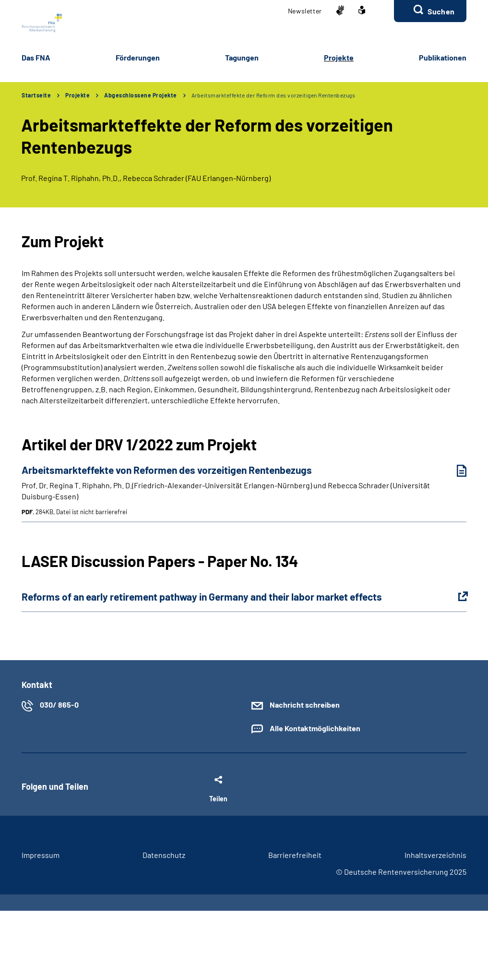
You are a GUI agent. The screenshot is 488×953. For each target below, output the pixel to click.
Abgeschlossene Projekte (140, 95)
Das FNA (36, 57)
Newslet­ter (305, 11)
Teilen (218, 798)
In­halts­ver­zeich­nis (435, 854)
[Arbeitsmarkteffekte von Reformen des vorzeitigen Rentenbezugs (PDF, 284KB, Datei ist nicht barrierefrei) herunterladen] (454, 471)
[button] (430, 11)
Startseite (36, 95)
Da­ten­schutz (164, 854)
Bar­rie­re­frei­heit (294, 854)
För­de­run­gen (138, 57)
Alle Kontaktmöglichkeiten (315, 728)
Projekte (77, 95)
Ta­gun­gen (242, 57)
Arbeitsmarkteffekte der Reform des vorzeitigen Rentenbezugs (273, 95)
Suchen (441, 11)
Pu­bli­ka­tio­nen (442, 57)
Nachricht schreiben (305, 704)
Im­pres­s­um (41, 854)
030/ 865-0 (59, 704)
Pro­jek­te (339, 57)
